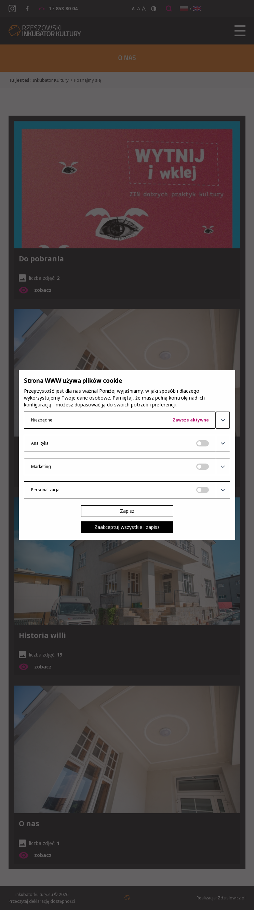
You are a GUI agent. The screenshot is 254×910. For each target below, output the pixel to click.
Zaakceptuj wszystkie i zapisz (127, 527)
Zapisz (127, 511)
